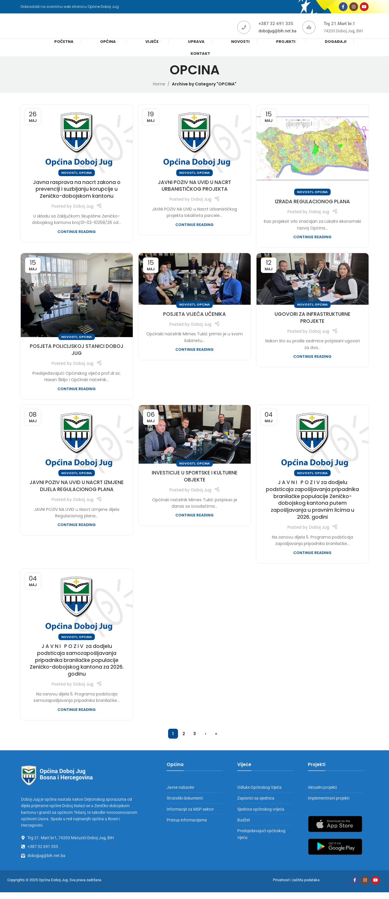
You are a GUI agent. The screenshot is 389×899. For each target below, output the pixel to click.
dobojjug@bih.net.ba (277, 35)
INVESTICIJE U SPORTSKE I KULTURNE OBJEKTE (195, 483)
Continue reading (76, 238)
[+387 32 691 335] (243, 31)
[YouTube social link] (364, 8)
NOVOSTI (69, 179)
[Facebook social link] (343, 8)
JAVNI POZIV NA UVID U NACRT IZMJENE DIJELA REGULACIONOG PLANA (76, 493)
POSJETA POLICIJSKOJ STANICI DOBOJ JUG (76, 356)
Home (159, 91)
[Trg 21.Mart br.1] (308, 31)
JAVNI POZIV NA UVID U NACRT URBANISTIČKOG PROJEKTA (194, 192)
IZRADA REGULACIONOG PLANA (312, 208)
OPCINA (85, 179)
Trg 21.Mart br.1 (339, 28)
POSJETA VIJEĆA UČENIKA (194, 320)
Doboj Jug (83, 213)
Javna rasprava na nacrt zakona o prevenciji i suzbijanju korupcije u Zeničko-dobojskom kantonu (77, 195)
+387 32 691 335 (276, 28)
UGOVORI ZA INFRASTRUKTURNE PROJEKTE (312, 324)
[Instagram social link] (353, 8)
